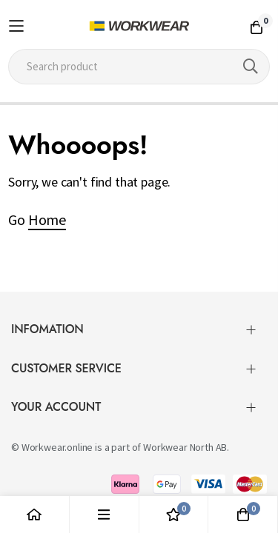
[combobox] (139, 66)
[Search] (250, 66)
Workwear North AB (185, 441)
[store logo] (139, 26)
